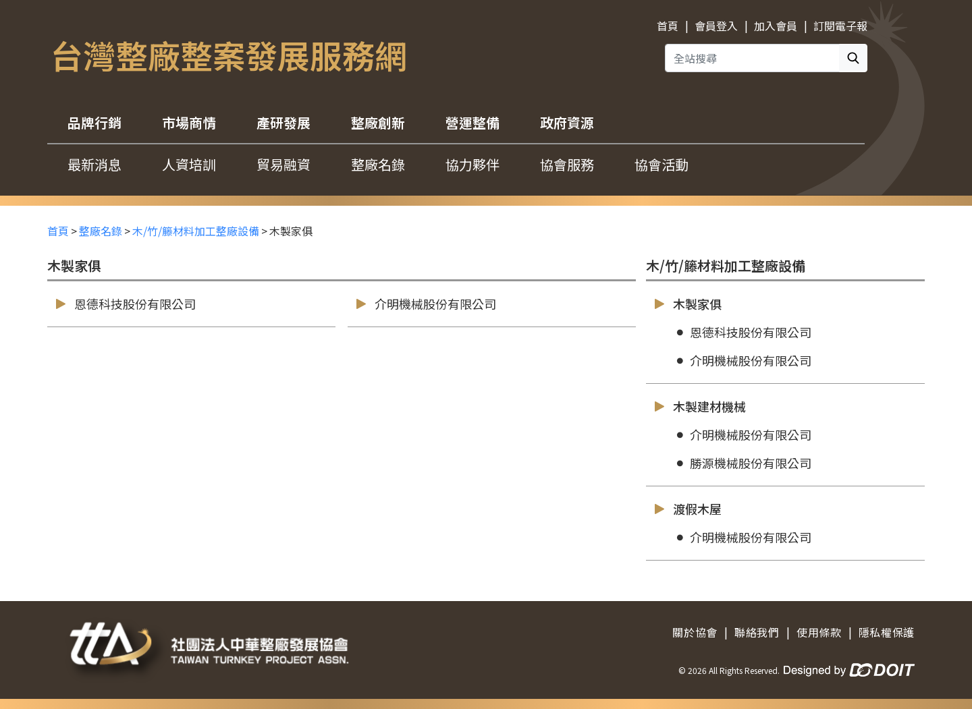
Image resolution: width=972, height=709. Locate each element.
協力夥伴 (473, 164)
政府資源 (567, 122)
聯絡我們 (757, 632)
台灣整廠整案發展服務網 (229, 54)
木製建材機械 (699, 406)
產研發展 (283, 122)
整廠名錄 (378, 164)
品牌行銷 (95, 122)
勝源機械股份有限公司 (742, 463)
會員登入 (716, 26)
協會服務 (567, 164)
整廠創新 (378, 122)
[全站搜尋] (752, 58)
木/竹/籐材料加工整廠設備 (195, 231)
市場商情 (189, 122)
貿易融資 (283, 164)
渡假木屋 (687, 509)
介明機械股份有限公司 (425, 303)
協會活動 (661, 164)
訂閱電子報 (840, 26)
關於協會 (695, 632)
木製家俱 (687, 304)
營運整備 (473, 122)
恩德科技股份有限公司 (125, 303)
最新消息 (95, 164)
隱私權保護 (887, 632)
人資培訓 (189, 164)
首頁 (667, 26)
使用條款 (819, 632)
